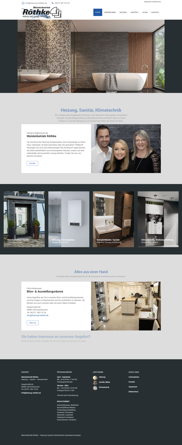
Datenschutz (157, 2)
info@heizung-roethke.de (36, 3)
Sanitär (134, 12)
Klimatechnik (104, 387)
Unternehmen (134, 377)
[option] (24, 219)
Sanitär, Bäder (104, 382)
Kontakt (132, 382)
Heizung (102, 377)
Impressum (147, 2)
